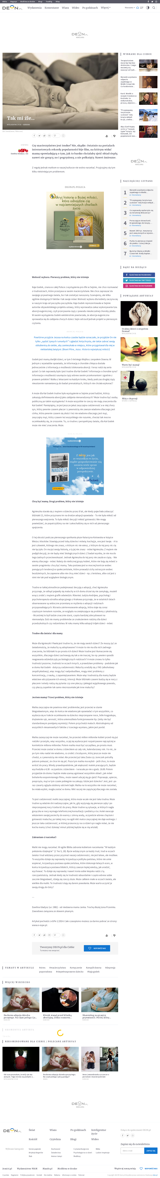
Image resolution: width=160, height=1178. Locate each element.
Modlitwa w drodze (27, 1)
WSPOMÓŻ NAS (149, 1168)
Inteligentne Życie (14, 125)
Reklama (57, 1175)
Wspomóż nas (97, 948)
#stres (42, 967)
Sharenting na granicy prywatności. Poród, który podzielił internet (95, 1017)
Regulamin (14, 1175)
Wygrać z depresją (129, 401)
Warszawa (129, 7)
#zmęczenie (76, 967)
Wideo (75, 7)
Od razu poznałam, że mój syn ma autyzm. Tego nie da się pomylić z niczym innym (18, 1076)
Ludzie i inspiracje (103, 1152)
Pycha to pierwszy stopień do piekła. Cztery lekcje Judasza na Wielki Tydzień (141, 243)
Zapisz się (150, 1151)
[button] (148, 8)
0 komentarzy (135, 195)
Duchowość (55, 1149)
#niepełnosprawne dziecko (69, 971)
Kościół (33, 1139)
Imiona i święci (56, 1156)
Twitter (152, 2)
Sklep (58, 1)
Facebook (148, 2)
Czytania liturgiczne (81, 1149)
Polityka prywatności (27, 1175)
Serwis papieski (35, 1149)
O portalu (5, 1175)
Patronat (81, 1175)
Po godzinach (90, 7)
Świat (32, 1130)
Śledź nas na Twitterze (138, 280)
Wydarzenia (35, 7)
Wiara (65, 7)
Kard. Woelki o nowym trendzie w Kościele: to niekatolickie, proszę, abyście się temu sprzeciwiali (129, 99)
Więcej (104, 7)
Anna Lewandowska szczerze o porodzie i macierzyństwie (95, 1075)
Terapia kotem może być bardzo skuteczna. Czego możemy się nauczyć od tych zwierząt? (128, 66)
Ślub (30, 1156)
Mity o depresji (130, 398)
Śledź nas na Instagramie (138, 286)
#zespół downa (93, 967)
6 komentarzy (135, 246)
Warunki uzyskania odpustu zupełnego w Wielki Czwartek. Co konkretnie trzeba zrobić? (129, 83)
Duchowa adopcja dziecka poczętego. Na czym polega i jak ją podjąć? (20, 1017)
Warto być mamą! (130, 365)
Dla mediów (48, 1175)
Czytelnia (55, 1139)
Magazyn (13, 1)
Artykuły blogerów (36, 1152)
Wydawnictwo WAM (27, 1169)
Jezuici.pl (7, 1169)
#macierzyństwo (57, 967)
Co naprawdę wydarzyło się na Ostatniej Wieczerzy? (141, 211)
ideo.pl (155, 1175)
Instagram (156, 2)
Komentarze (52, 7)
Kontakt (39, 1175)
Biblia (4, 1)
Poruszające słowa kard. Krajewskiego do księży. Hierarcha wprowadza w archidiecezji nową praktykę (142, 224)
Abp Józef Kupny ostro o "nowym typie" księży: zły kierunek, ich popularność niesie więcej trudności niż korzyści (129, 133)
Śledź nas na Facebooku (138, 275)
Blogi (40, 1)
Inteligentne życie (98, 1132)
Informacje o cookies (69, 1175)
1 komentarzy (135, 205)
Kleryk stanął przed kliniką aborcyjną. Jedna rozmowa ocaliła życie (57, 1017)
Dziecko (26, 125)
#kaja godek (93, 971)
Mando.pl (47, 1169)
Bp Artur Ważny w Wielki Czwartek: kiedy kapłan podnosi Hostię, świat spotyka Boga (140, 254)
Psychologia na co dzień (83, 1152)
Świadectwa (56, 1152)
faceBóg (49, 1)
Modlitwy (77, 1156)
